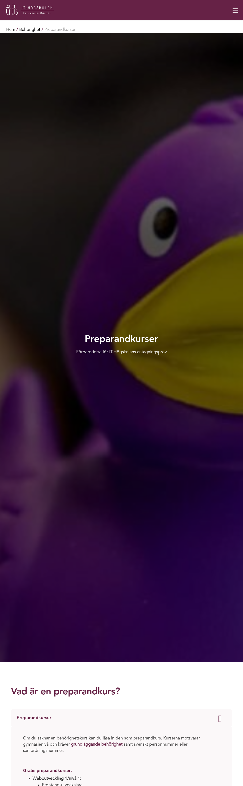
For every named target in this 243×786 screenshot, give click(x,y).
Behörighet (29, 30)
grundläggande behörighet (96, 744)
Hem (10, 30)
